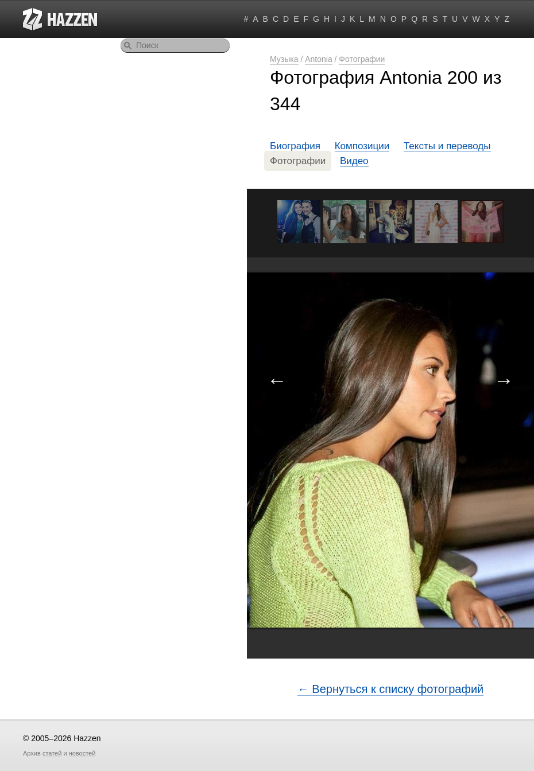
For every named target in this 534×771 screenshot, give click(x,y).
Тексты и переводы (447, 146)
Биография (295, 146)
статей (51, 753)
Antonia (318, 59)
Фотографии (362, 59)
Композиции (362, 146)
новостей (82, 753)
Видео (354, 160)
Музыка (284, 59)
